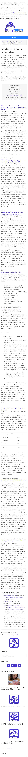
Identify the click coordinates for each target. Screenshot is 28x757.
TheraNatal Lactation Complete (14, 95)
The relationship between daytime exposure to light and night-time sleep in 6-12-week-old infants (13, 107)
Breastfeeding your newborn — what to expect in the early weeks (13, 688)
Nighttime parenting (13, 634)
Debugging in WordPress (19, 12)
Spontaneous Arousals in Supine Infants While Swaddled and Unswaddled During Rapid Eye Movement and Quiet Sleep (14, 606)
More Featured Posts (6, 748)
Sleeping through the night (10, 595)
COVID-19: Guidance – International (13, 706)
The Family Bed (8, 601)
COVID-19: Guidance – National (12, 724)
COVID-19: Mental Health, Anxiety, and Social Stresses (13, 742)
